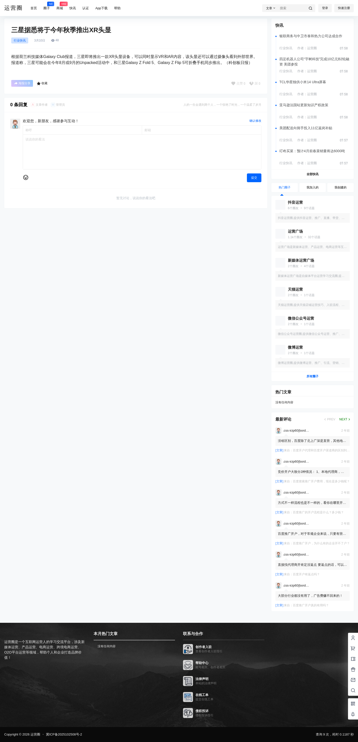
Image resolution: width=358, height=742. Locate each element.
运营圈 (34, 734)
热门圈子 (285, 187)
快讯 (72, 8)
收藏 (42, 83)
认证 (85, 8)
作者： (307, 48)
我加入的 (313, 187)
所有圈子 (313, 376)
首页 (33, 8)
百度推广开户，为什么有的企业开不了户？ (321, 543)
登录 (325, 8)
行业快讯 (20, 40)
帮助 (117, 8)
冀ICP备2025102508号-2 (64, 734)
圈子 (46, 5)
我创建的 (341, 187)
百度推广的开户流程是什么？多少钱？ (318, 512)
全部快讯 (313, 174)
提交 (254, 177)
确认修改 (255, 120)
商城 (59, 5)
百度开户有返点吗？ (306, 574)
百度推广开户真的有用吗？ (311, 605)
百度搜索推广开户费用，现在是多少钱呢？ (321, 481)
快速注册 (344, 8)
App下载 (101, 8)
